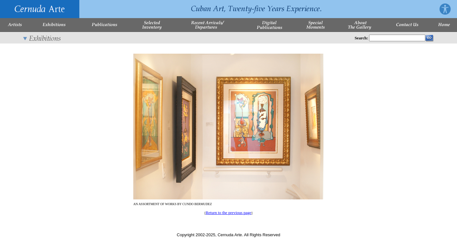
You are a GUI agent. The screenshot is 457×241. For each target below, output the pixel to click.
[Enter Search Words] (397, 38)
